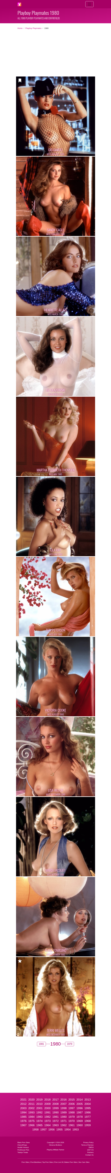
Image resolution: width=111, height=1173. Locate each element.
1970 (71, 1120)
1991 (47, 1112)
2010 (39, 1103)
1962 (63, 1125)
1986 (87, 1112)
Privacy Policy (88, 1142)
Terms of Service (87, 1145)
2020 (31, 1099)
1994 (23, 1112)
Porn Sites (25, 1162)
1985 (23, 1116)
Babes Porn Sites (70, 1162)
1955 (59, 1129)
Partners (90, 1152)
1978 (79, 1116)
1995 (87, 1108)
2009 (47, 1103)
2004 (87, 1103)
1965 (39, 1125)
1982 (47, 1116)
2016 (63, 1099)
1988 (71, 1112)
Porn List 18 (58, 1162)
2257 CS (90, 1150)
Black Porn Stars (24, 1142)
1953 (75, 1129)
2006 (71, 1103)
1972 (55, 1120)
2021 (23, 1099)
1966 (31, 1125)
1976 (23, 1120)
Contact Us (89, 1155)
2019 (39, 1099)
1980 (63, 1116)
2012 (23, 1103)
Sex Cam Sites (84, 1162)
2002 (31, 1108)
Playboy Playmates (33, 28)
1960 (79, 1125)
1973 (47, 1120)
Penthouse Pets (23, 1150)
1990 (55, 1112)
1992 (39, 1112)
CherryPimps (22, 1145)
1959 (87, 1125)
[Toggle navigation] (89, 4)
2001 (39, 1108)
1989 (63, 1112)
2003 (23, 1108)
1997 (71, 1108)
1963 (55, 1125)
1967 (23, 1125)
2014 (79, 1099)
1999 (55, 1108)
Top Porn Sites (47, 1162)
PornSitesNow (36, 1162)
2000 (47, 1108)
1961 (71, 1125)
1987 (79, 1112)
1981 (55, 1116)
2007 (63, 1103)
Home (20, 28)
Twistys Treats (23, 1152)
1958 (35, 1129)
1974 (39, 1120)
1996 (79, 1108)
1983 (39, 1116)
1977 (87, 1116)
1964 (47, 1125)
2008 (55, 1103)
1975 (31, 1120)
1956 (51, 1129)
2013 (87, 1099)
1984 (31, 1116)
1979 (71, 1116)
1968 (87, 1120)
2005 (79, 1103)
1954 (67, 1129)
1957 (43, 1129)
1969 (79, 1120)
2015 (71, 1099)
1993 (31, 1112)
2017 (55, 1099)
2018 (47, 1099)
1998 (63, 1108)
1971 (63, 1120)
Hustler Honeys (23, 1147)
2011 (31, 1103)
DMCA (91, 1147)
